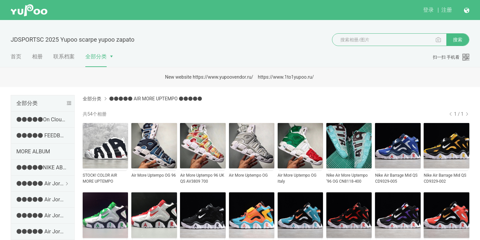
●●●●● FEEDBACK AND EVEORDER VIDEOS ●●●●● (41, 135)
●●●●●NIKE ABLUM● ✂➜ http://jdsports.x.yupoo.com (41, 167)
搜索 (457, 39)
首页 (16, 56)
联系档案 (64, 56)
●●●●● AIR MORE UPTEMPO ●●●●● (155, 98)
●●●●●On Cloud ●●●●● (41, 119)
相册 (37, 56)
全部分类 (96, 56)
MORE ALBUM (33, 151)
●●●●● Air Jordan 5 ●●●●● (41, 231)
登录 (428, 10)
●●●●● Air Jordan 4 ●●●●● (41, 215)
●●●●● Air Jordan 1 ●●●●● (41, 183)
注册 (446, 10)
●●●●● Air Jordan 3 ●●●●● (41, 199)
